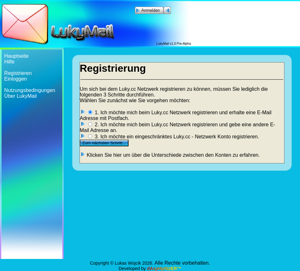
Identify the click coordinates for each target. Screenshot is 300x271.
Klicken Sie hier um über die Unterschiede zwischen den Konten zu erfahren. (173, 155)
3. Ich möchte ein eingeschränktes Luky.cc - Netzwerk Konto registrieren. (177, 136)
